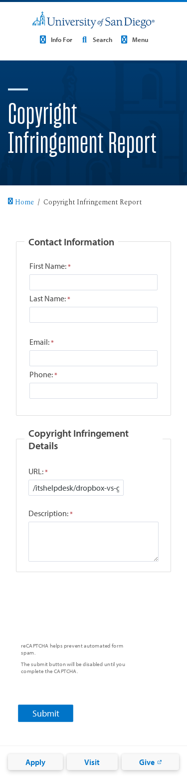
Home (21, 202)
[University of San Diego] (93, 20)
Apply (35, 762)
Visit (92, 762)
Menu (133, 39)
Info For (54, 39)
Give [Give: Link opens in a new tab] (147, 762)
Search (95, 39)
